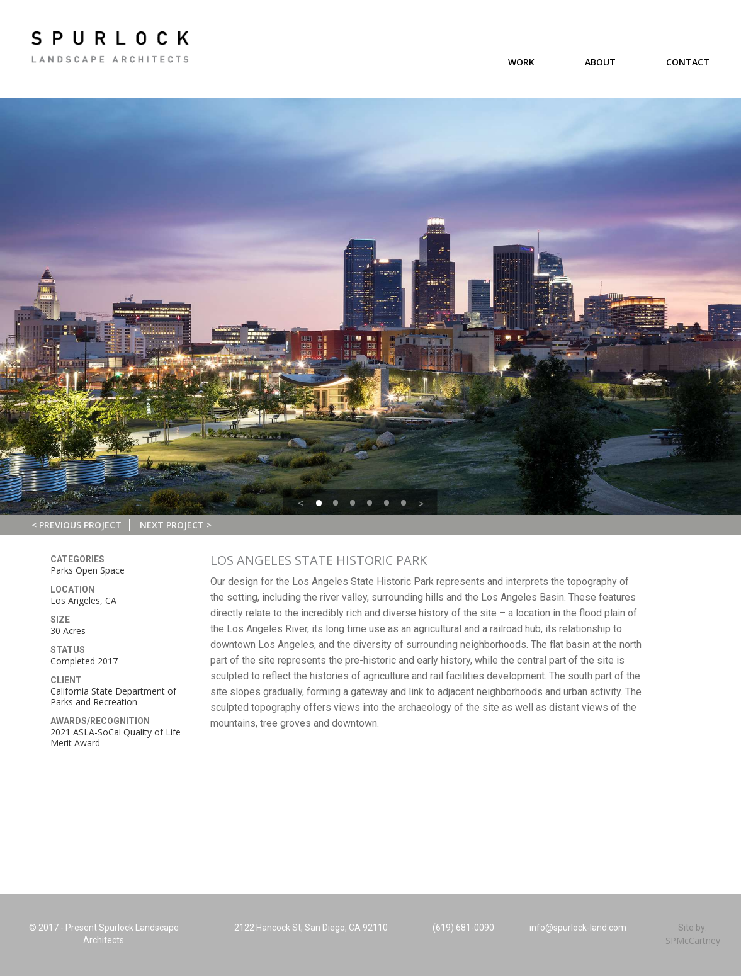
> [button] (421, 503)
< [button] (300, 503)
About (600, 62)
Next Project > (176, 525)
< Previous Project (76, 525)
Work (521, 62)
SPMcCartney (692, 940)
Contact (688, 62)
